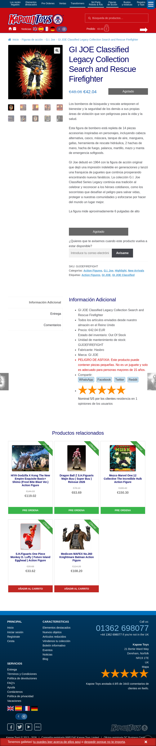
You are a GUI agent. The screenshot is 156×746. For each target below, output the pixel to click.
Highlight (121, 270)
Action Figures (92, 270)
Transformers (77, 3)
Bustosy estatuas (127, 3)
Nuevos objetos (52, 632)
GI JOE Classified (123, 275)
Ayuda (11, 687)
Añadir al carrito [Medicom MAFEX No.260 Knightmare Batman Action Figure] (76, 588)
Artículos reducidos (54, 636)
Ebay (37, 727)
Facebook (104, 379)
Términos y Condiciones (22, 673)
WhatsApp (86, 379)
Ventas (62, 3)
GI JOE (106, 275)
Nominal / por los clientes (97, 398)
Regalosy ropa (141, 3)
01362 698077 (122, 628)
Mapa (145, 666)
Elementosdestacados (31, 3)
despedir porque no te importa (104, 742)
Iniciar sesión (19, 29)
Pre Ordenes (48, 3)
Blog (45, 658)
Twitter (119, 379)
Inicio (10, 29)
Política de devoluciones (22, 678)
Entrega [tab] (55, 313)
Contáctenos (14, 29)
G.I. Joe (50, 39)
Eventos (48, 650)
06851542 (70, 737)
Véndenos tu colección (56, 641)
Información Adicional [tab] (45, 302)
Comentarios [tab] (52, 325)
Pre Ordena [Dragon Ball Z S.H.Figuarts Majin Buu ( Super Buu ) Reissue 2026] (77, 510)
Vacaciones (14, 700)
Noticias (26, 29)
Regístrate (13, 636)
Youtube (28, 727)
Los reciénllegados (15, 3)
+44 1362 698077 (111, 634)
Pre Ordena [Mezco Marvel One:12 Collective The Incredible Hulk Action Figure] (123, 510)
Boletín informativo (54, 645)
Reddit (132, 379)
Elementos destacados (57, 627)
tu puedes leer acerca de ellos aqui (57, 742)
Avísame (122, 253)
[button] (57, 50)
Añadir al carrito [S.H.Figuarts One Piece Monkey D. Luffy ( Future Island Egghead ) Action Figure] (30, 588)
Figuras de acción (32, 39)
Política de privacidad (20, 696)
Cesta (11, 641)
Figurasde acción (112, 3)
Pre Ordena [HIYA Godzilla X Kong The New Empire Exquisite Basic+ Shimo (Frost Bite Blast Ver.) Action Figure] (30, 510)
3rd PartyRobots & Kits (96, 3)
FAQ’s (11, 683)
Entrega (12, 669)
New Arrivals (136, 270)
